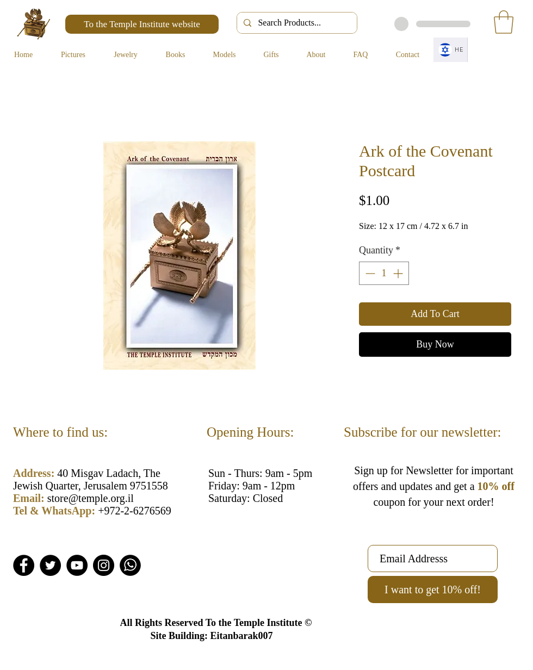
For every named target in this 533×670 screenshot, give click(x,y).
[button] (503, 22)
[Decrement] (369, 273)
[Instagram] (103, 565)
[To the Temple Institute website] (142, 24)
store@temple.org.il (90, 498)
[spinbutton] (384, 273)
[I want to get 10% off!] (433, 589)
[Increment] (399, 273)
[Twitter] (50, 565)
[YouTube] (77, 565)
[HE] (450, 50)
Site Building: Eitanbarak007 (211, 635)
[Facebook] (23, 565)
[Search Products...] (296, 23)
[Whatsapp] (130, 565)
